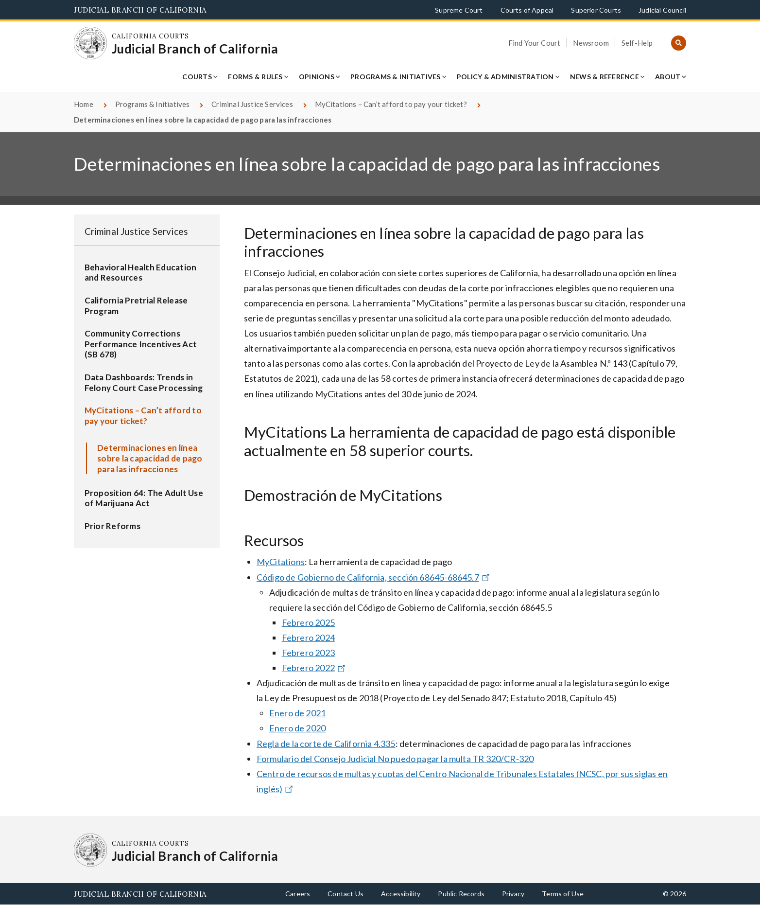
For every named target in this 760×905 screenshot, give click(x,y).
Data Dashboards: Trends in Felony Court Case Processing (144, 382)
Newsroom (590, 42)
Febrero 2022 (315, 667)
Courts (197, 76)
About (667, 76)
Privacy (513, 893)
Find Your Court (534, 42)
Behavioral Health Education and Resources (141, 272)
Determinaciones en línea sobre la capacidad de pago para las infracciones (150, 458)
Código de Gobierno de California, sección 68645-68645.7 (374, 577)
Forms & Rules (255, 76)
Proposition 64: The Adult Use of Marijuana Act (144, 498)
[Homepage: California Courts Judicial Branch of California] (90, 43)
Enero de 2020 (297, 728)
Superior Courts (596, 10)
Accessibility (400, 893)
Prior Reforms (112, 526)
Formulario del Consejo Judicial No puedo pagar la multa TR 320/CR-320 (395, 758)
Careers (297, 893)
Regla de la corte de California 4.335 (326, 743)
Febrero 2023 (308, 652)
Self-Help (637, 42)
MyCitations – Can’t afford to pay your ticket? (391, 104)
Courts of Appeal (527, 10)
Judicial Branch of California (140, 10)
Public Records (461, 893)
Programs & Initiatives (395, 76)
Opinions (316, 76)
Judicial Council (662, 10)
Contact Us (345, 893)
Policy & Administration (505, 76)
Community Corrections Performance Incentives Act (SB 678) (141, 343)
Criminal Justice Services (252, 104)
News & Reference (604, 76)
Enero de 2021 (297, 713)
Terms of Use (563, 893)
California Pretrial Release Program (136, 305)
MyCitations (281, 561)
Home (83, 104)
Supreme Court (459, 10)
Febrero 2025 (308, 622)
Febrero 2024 (308, 637)
